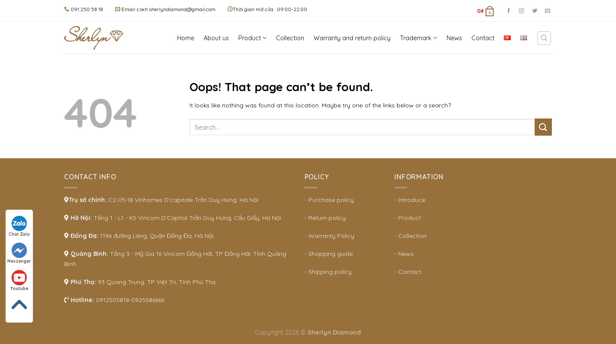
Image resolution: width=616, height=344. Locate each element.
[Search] (544, 38)
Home (185, 38)
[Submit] (543, 127)
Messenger (19, 253)
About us (216, 38)
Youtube (19, 280)
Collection (290, 38)
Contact (483, 38)
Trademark (418, 38)
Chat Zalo (19, 226)
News (454, 38)
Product (252, 38)
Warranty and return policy (352, 38)
